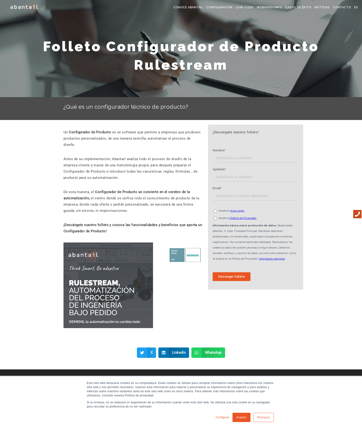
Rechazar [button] (263, 417)
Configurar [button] (223, 417)
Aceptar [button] (241, 417)
